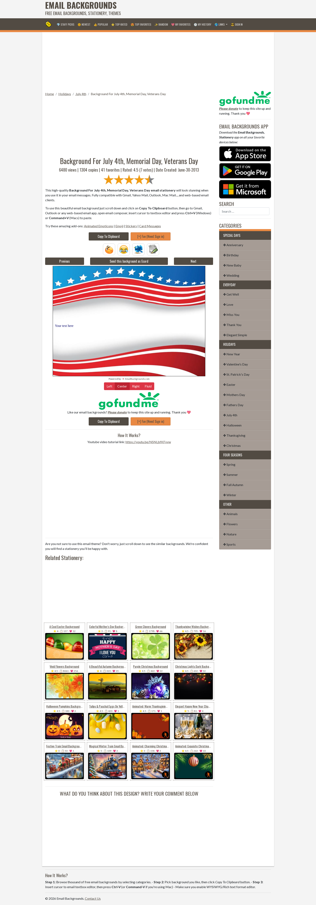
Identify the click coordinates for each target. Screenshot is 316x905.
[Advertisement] (197, 9)
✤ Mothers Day (234, 395)
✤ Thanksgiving (234, 435)
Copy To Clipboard (109, 236)
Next (193, 261)
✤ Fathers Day (233, 405)
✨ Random (161, 24)
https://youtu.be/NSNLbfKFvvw (148, 442)
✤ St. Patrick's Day (236, 374)
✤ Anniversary (233, 245)
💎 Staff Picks (65, 24)
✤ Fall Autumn (233, 485)
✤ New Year (231, 354)
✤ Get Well (231, 294)
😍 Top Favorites (141, 24)
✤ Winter (229, 495)
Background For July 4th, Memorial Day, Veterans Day (128, 94)
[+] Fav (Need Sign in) (150, 236)
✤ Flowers (230, 524)
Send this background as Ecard (129, 261)
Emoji (119, 226)
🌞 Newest (84, 24)
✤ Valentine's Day (235, 364)
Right (136, 386)
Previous (64, 261)
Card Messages (150, 226)
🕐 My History (202, 24)
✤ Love (228, 304)
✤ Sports (229, 544)
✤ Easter (229, 384)
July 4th (80, 94)
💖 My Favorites (180, 24)
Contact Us (93, 898)
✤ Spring (229, 464)
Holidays (64, 94)
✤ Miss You (231, 315)
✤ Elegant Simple (235, 335)
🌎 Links (219, 24)
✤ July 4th (230, 415)
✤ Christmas (232, 445)
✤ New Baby (232, 265)
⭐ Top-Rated (119, 24)
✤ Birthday (231, 255)
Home (49, 94)
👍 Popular (101, 24)
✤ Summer (230, 474)
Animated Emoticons (98, 226)
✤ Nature (229, 534)
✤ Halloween (232, 425)
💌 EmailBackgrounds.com (136, 378)
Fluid (148, 386)
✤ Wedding (231, 275)
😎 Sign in (237, 24)
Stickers (131, 226)
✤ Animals (230, 514)
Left (109, 386)
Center (122, 386)
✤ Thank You (232, 325)
